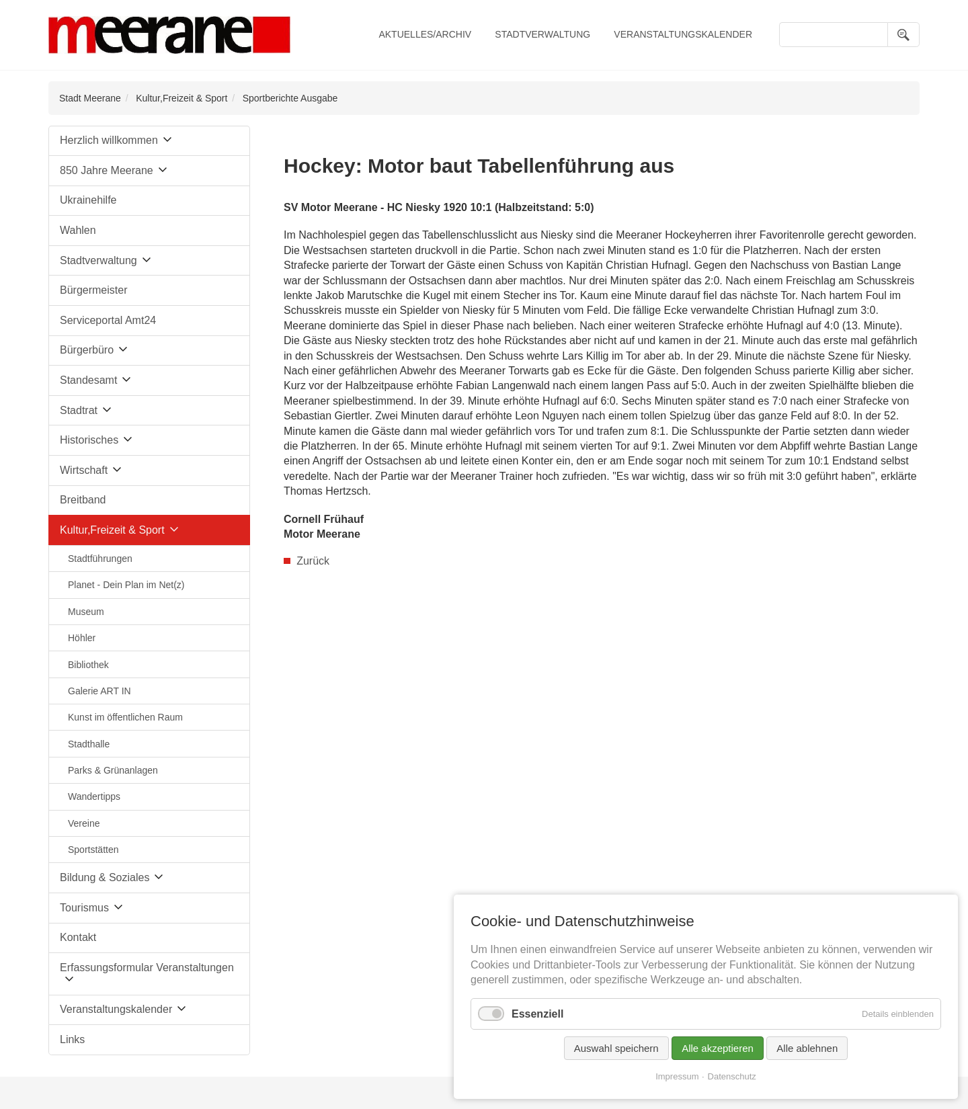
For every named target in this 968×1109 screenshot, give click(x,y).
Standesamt (88, 380)
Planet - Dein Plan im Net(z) (126, 584)
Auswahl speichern (616, 1052)
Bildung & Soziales (104, 877)
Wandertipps (94, 796)
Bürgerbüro (87, 350)
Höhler (81, 637)
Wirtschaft (84, 470)
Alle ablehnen (807, 1052)
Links (72, 1039)
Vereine (83, 823)
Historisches (89, 440)
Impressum (676, 1080)
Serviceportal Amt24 (108, 320)
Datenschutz (732, 1080)
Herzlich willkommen (109, 140)
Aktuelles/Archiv (424, 34)
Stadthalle (89, 744)
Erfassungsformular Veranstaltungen (147, 967)
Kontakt (78, 937)
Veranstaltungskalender (683, 34)
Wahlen (78, 230)
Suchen (903, 34)
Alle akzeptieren (718, 1052)
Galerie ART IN (99, 691)
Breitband (83, 499)
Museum (86, 611)
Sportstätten (93, 849)
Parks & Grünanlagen (113, 770)
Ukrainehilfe (88, 200)
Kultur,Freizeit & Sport (181, 98)
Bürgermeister (93, 290)
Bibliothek (88, 664)
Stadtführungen (100, 558)
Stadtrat (78, 410)
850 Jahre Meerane (106, 170)
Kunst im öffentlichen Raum (125, 717)
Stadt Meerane (90, 98)
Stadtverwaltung (542, 34)
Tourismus (84, 907)
